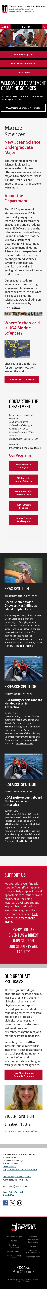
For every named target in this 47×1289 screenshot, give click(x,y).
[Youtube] (29, 1271)
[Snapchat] (25, 1271)
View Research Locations (22, 379)
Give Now (26, 26)
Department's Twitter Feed (12, 1202)
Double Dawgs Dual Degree (23, 520)
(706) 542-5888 (15, 1192)
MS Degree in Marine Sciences (23, 479)
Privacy (33, 1246)
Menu (5, 26)
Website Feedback (14, 1251)
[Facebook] (14, 1271)
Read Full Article (24, 645)
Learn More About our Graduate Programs (23, 1074)
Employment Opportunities (33, 1241)
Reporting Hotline (33, 1257)
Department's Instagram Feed (19, 1202)
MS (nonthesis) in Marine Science (23, 493)
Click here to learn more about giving (21, 918)
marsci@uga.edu (33, 447)
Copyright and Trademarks (14, 1246)
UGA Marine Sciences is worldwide (23, 108)
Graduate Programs (24, 54)
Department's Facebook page (5, 1202)
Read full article (24, 743)
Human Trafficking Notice (14, 1257)
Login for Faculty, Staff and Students (20, 1169)
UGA (12, 209)
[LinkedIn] (32, 1271)
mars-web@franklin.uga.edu (17, 1176)
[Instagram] (21, 1271)
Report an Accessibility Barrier (33, 1251)
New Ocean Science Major (23, 63)
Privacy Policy (9, 1166)
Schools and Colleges (14, 1237)
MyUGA (14, 1241)
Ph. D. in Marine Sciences (23, 506)
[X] (17, 1271)
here (17, 307)
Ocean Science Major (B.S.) (23, 466)
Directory (33, 1237)
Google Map (9, 1195)
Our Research (23, 72)
